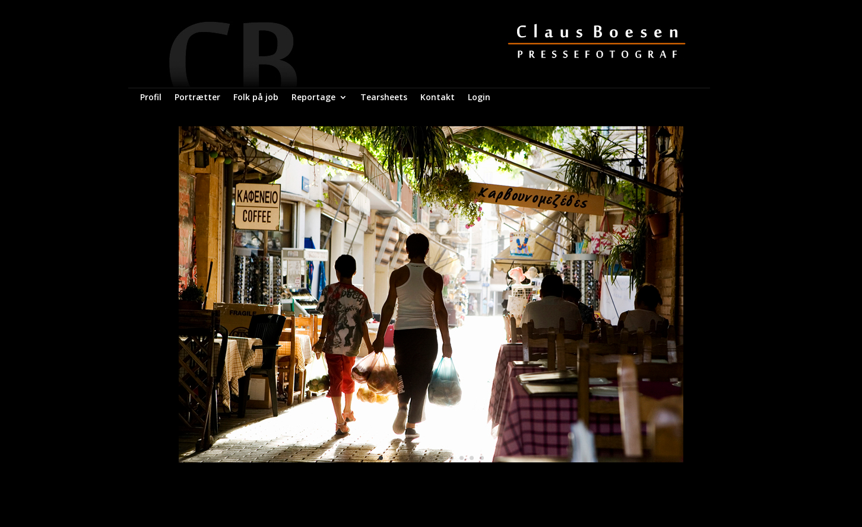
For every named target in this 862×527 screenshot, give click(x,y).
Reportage (313, 98)
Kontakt (437, 98)
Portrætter (197, 98)
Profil (150, 98)
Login (479, 98)
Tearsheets (383, 98)
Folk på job (255, 98)
